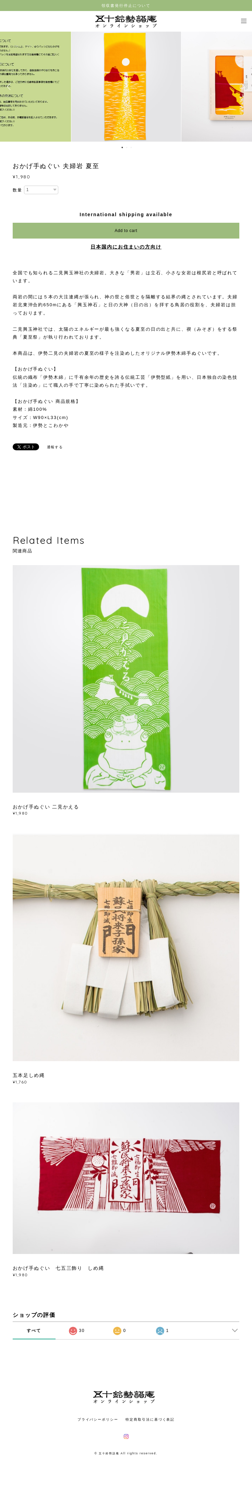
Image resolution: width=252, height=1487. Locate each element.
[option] (126, 87)
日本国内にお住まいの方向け (126, 247)
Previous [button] (10, 86)
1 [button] (122, 147)
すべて (34, 1330)
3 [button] (131, 147)
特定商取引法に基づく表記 (150, 1419)
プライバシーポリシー (97, 1419)
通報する (55, 447)
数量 (17, 190)
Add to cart (126, 230)
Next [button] (241, 86)
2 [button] (126, 147)
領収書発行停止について (125, 5)
